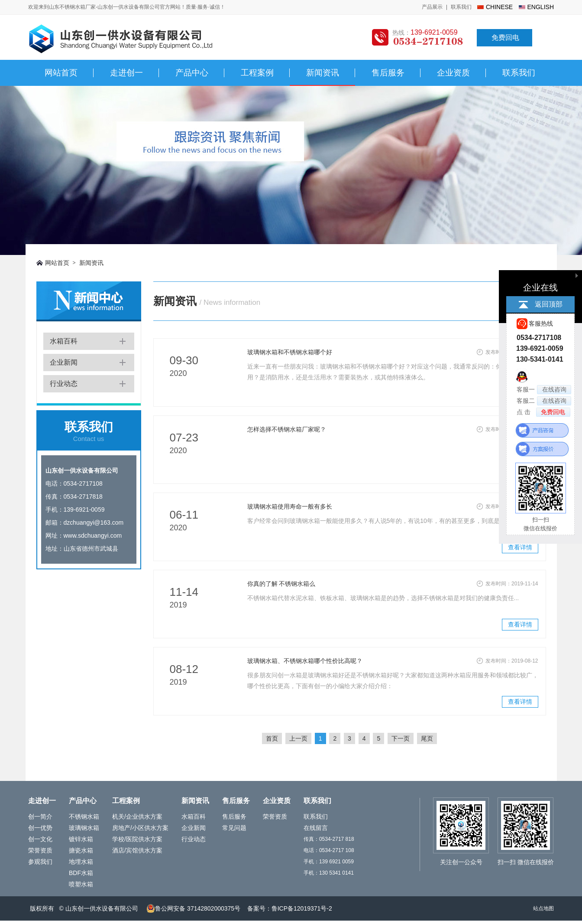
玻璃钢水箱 (84, 827)
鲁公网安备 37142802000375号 (193, 908)
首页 (272, 738)
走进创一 (126, 72)
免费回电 (505, 37)
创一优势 (40, 827)
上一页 (298, 738)
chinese (499, 6)
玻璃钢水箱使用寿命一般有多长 (289, 506)
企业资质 (453, 72)
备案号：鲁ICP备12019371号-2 (289, 908)
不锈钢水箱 (84, 816)
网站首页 (61, 72)
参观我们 (40, 861)
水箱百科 (64, 341)
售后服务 (388, 72)
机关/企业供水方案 (137, 816)
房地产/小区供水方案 (140, 827)
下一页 (400, 738)
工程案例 (257, 72)
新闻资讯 (322, 72)
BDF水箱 (81, 872)
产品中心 (191, 72)
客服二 (544, 400)
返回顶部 (549, 304)
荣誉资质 (40, 850)
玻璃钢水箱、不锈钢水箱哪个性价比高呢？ (304, 660)
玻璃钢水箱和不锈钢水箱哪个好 (289, 352)
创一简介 (40, 816)
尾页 (427, 738)
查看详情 (520, 547)
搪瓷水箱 (81, 850)
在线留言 (316, 827)
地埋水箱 (81, 861)
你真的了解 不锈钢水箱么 (281, 583)
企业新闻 (64, 362)
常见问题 (234, 827)
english (540, 6)
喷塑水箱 (81, 884)
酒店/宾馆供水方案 (137, 850)
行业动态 (64, 383)
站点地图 (543, 908)
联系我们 (461, 7)
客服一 (544, 389)
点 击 (543, 412)
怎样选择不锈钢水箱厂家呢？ (286, 429)
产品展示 (432, 7)
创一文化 (40, 839)
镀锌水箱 (81, 839)
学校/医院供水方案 (137, 839)
